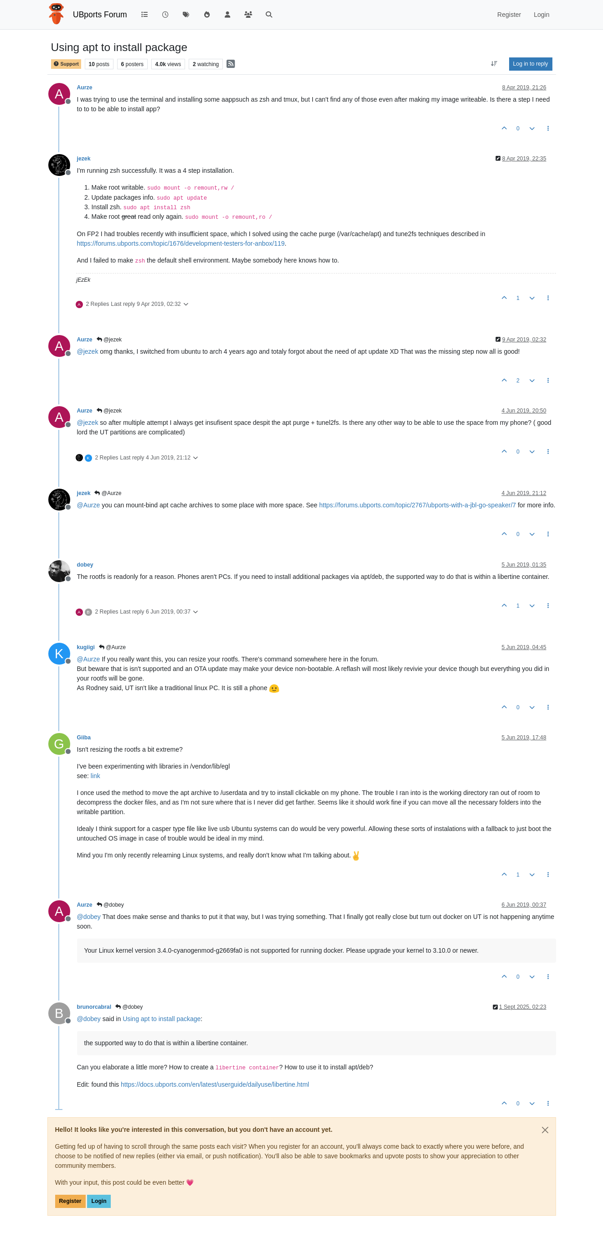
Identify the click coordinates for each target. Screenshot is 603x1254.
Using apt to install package (162, 1018)
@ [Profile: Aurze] (88, 505)
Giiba (84, 737)
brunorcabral (94, 1007)
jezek (84, 158)
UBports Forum (100, 14)
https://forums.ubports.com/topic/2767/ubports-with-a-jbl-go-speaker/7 (417, 505)
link (95, 775)
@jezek (109, 339)
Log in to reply (530, 64)
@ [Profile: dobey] (89, 916)
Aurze (85, 87)
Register (70, 1201)
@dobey (110, 905)
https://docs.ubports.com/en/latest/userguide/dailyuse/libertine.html (215, 1084)
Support (66, 64)
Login (98, 1201)
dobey (85, 565)
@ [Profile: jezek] (87, 351)
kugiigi (86, 647)
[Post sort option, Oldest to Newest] (493, 63)
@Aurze (107, 493)
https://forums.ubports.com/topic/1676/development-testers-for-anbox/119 (181, 243)
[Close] (545, 1130)
